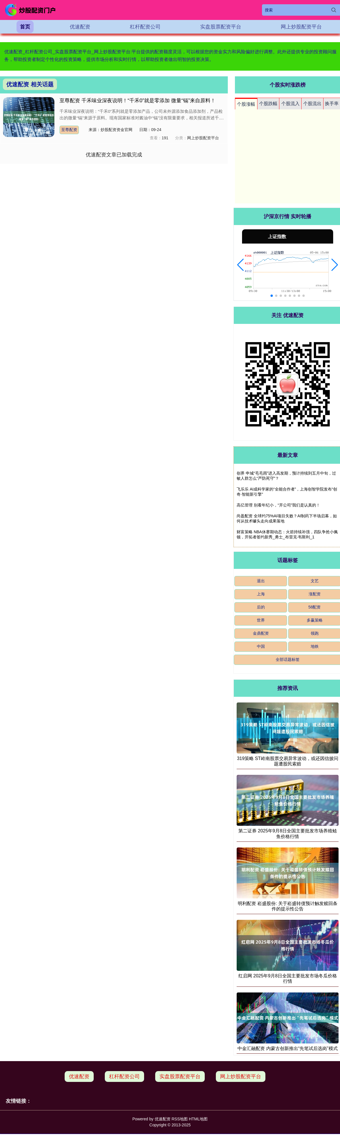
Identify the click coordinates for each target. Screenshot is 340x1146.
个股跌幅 (268, 103)
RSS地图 (179, 1119)
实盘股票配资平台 (220, 27)
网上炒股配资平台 (301, 27)
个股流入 (290, 103)
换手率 (332, 103)
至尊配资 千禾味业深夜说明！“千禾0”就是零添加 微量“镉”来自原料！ (138, 100)
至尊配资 (69, 129)
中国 (261, 646)
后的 (261, 607)
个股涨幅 (246, 104)
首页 (25, 27)
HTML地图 (198, 1119)
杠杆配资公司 (145, 27)
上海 (261, 594)
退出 (261, 581)
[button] (240, 265)
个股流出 (312, 103)
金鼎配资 (261, 633)
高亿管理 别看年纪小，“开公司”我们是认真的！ (278, 505)
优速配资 (80, 27)
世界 (261, 620)
